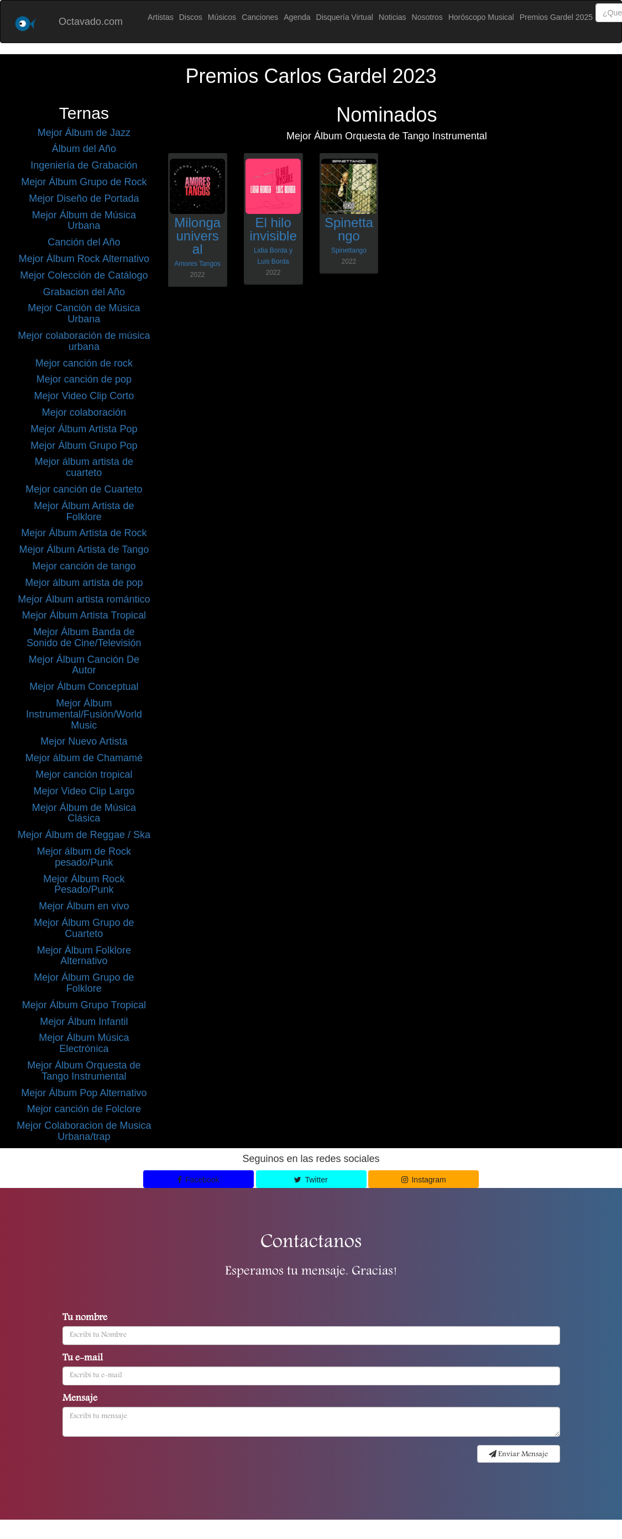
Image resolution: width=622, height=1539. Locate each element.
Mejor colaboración (84, 412)
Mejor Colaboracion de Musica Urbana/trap (84, 1131)
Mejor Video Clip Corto (84, 395)
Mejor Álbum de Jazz (84, 132)
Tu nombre (84, 1318)
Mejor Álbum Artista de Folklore (84, 511)
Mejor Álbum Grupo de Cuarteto (84, 928)
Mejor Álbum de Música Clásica (84, 813)
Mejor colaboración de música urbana (84, 341)
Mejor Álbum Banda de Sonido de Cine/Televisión (84, 637)
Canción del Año (84, 242)
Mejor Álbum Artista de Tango (84, 549)
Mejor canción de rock (84, 363)
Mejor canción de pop (84, 379)
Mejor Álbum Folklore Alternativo (84, 956)
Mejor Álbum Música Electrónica (84, 1043)
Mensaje (79, 1399)
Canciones (260, 17)
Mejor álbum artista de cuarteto (84, 467)
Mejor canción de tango (83, 566)
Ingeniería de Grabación (83, 165)
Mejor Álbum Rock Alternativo (84, 258)
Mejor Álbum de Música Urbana (84, 221)
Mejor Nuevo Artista (83, 741)
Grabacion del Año (84, 291)
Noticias (392, 17)
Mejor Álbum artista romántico (84, 599)
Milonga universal (197, 235)
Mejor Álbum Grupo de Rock (84, 181)
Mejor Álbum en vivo (84, 906)
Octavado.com (91, 21)
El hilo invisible (272, 229)
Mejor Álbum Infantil (84, 1021)
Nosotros (427, 17)
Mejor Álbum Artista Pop (83, 429)
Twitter (310, 1179)
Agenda (297, 17)
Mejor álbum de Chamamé (84, 757)
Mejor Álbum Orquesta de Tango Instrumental (83, 1071)
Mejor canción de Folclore (84, 1108)
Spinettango (349, 229)
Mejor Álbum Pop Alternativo (84, 1092)
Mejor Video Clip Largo (83, 791)
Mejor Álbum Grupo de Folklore (84, 983)
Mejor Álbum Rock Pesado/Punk (83, 884)
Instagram (423, 1179)
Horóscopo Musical (481, 17)
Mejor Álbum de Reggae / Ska (84, 834)
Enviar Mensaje (518, 1454)
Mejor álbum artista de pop (84, 582)
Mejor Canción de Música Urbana (84, 313)
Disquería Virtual (344, 17)
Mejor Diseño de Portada (84, 198)
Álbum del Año (84, 148)
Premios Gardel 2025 (556, 17)
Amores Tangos (198, 264)
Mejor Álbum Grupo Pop (83, 445)
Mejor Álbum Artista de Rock (84, 532)
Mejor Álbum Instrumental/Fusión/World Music (84, 714)
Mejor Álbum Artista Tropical (84, 615)
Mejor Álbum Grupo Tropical (84, 1005)
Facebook (198, 1179)
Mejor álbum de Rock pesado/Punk (84, 857)
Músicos (222, 17)
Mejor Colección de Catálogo (84, 275)
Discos (190, 17)
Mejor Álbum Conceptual (83, 686)
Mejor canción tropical (83, 774)
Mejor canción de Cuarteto (83, 489)
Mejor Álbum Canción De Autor (84, 665)
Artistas (161, 17)
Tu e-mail (82, 1359)
